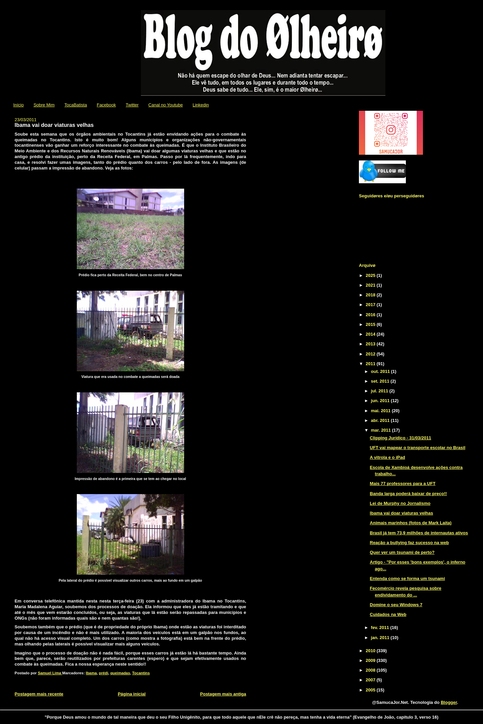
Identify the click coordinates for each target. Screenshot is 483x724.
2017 (371, 304)
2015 (371, 324)
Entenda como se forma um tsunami (407, 578)
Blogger (449, 702)
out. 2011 (381, 371)
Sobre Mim (44, 104)
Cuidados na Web (388, 614)
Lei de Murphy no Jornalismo (400, 503)
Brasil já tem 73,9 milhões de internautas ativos (419, 532)
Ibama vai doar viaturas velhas (401, 513)
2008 (371, 670)
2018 (371, 294)
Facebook (106, 104)
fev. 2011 (380, 627)
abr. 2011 (381, 420)
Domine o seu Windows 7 (396, 604)
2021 (371, 285)
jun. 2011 (381, 400)
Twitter (132, 104)
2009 (371, 660)
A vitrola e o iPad (387, 457)
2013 (371, 343)
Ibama (91, 673)
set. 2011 (381, 381)
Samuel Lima (50, 673)
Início (18, 104)
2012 (371, 353)
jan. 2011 (381, 637)
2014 (371, 334)
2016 (371, 314)
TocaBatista (75, 104)
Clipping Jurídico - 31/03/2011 (400, 437)
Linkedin (201, 104)
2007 (371, 679)
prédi (103, 673)
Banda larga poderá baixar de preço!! (408, 493)
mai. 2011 (381, 410)
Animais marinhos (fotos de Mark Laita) (410, 522)
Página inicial (132, 693)
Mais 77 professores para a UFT (403, 483)
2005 (371, 689)
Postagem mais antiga (223, 693)
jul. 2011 (380, 390)
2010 (371, 650)
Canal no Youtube (165, 104)
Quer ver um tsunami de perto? (402, 552)
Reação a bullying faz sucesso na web (409, 542)
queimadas (120, 673)
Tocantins (141, 673)
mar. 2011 (381, 430)
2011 (371, 363)
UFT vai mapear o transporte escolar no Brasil (418, 447)
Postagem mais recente (39, 693)
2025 (371, 275)
